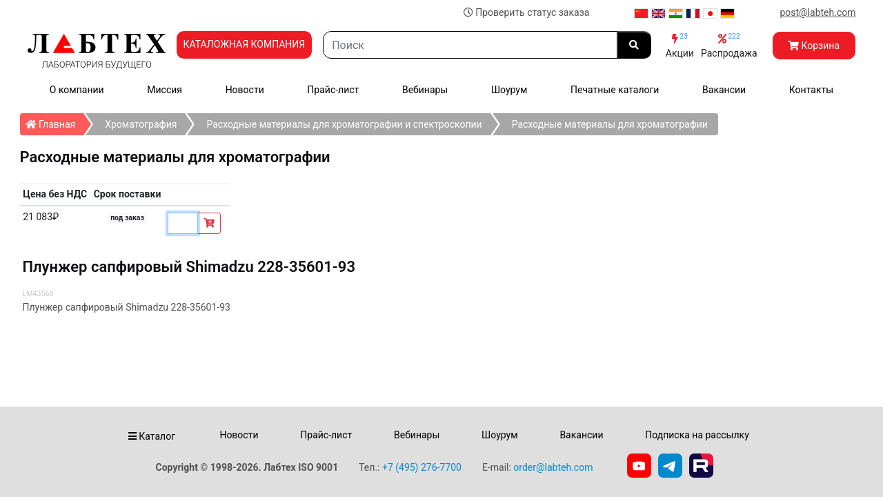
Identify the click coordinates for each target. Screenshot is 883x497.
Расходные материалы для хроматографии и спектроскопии (344, 124)
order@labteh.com (553, 467)
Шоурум (509, 89)
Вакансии (724, 89)
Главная (55, 121)
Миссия (164, 89)
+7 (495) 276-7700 (422, 467)
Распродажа (729, 45)
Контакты (811, 89)
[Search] (470, 45)
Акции (680, 45)
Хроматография (141, 124)
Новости (245, 89)
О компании (77, 89)
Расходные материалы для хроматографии (610, 124)
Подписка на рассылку (697, 434)
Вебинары (425, 89)
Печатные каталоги (615, 89)
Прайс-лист (333, 89)
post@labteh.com (817, 12)
